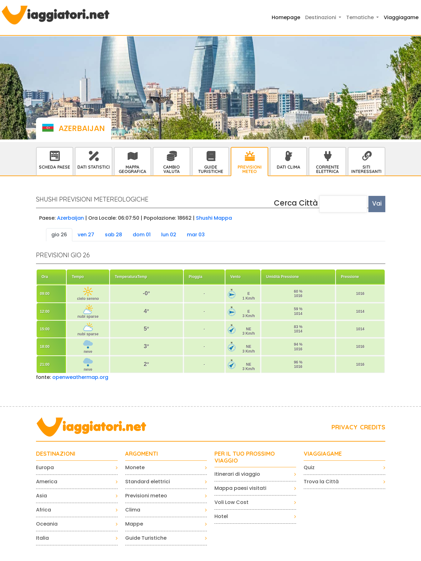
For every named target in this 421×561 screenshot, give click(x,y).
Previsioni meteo (146, 495)
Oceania (47, 523)
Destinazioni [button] (321, 17)
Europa (45, 467)
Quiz (309, 467)
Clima (132, 509)
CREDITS (372, 427)
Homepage (286, 17)
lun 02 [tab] (168, 234)
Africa (43, 509)
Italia (42, 538)
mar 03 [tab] (196, 234)
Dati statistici (93, 167)
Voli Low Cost (231, 502)
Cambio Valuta (171, 169)
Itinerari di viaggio (237, 474)
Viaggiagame (401, 17)
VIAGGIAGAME (323, 453)
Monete (135, 467)
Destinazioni (55, 453)
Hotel (221, 516)
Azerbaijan (70, 218)
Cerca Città (296, 203)
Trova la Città (321, 481)
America (46, 481)
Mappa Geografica (132, 169)
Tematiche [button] (360, 17)
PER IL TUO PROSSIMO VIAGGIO (244, 457)
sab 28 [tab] (113, 234)
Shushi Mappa (214, 218)
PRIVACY (344, 427)
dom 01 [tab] (142, 234)
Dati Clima (288, 167)
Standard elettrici (147, 481)
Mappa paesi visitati (240, 488)
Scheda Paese (54, 167)
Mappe (134, 523)
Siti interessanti (366, 169)
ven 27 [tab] (86, 234)
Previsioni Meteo (250, 169)
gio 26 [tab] (59, 234)
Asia (41, 495)
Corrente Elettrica (327, 169)
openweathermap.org (80, 377)
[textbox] (343, 204)
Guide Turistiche (210, 169)
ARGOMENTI (141, 453)
